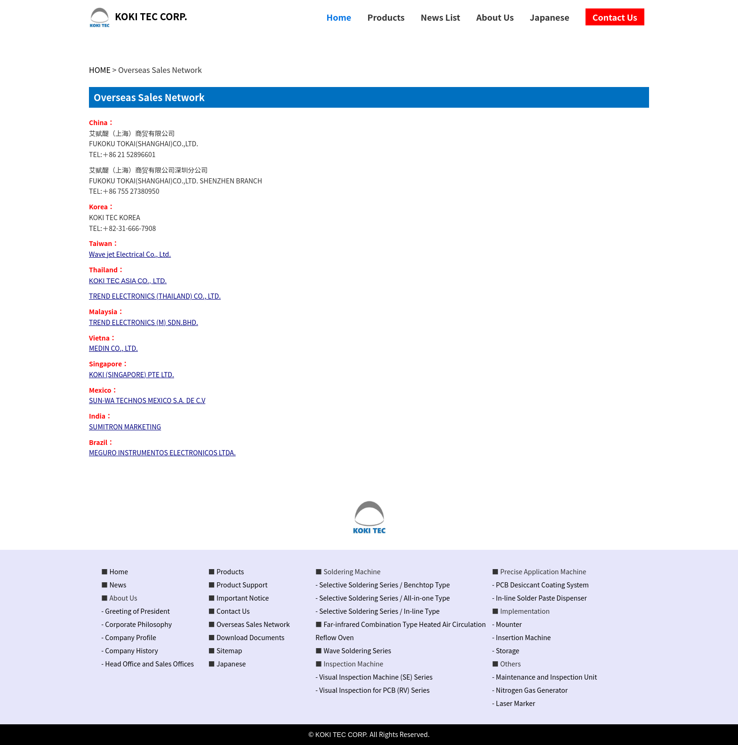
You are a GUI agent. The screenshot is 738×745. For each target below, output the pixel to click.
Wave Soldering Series (357, 650)
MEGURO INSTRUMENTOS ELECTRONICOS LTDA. (162, 452)
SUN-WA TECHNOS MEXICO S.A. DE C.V (147, 400)
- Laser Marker (514, 703)
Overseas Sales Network (253, 624)
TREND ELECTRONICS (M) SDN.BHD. (143, 322)
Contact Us (233, 611)
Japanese (231, 663)
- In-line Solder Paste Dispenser (539, 597)
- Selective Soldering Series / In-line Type (377, 611)
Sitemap (229, 650)
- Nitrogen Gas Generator (530, 690)
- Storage (506, 650)
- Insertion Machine (521, 637)
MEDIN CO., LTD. (113, 348)
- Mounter (507, 624)
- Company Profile (128, 637)
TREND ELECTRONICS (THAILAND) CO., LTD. (155, 296)
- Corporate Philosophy (136, 624)
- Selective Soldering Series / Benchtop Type (382, 584)
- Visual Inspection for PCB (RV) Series (372, 690)
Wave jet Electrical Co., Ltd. (130, 254)
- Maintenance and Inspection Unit (544, 677)
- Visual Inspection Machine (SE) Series (374, 677)
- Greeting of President (135, 611)
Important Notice (243, 597)
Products (230, 571)
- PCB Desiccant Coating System (540, 584)
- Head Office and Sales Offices (147, 663)
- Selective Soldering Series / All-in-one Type (382, 597)
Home (119, 571)
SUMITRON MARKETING (125, 426)
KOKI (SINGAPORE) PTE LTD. (131, 374)
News (118, 584)
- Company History (129, 650)
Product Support (242, 584)
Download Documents (250, 637)
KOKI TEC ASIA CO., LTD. (128, 281)
